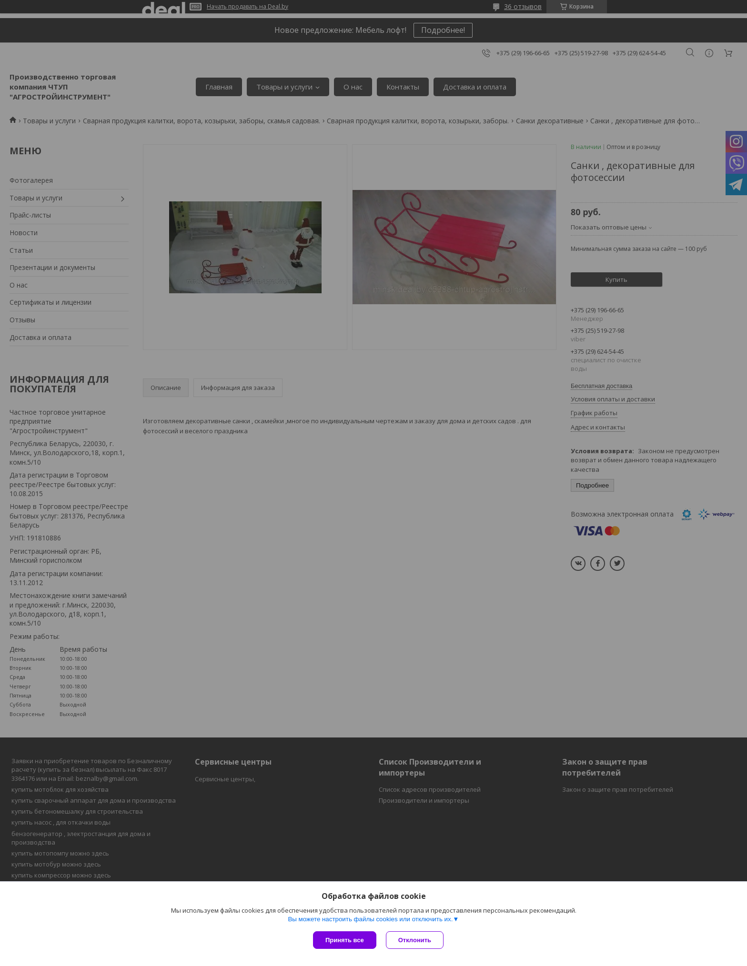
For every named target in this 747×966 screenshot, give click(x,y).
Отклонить (414, 940)
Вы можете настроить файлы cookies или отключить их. (370, 919)
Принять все (344, 940)
